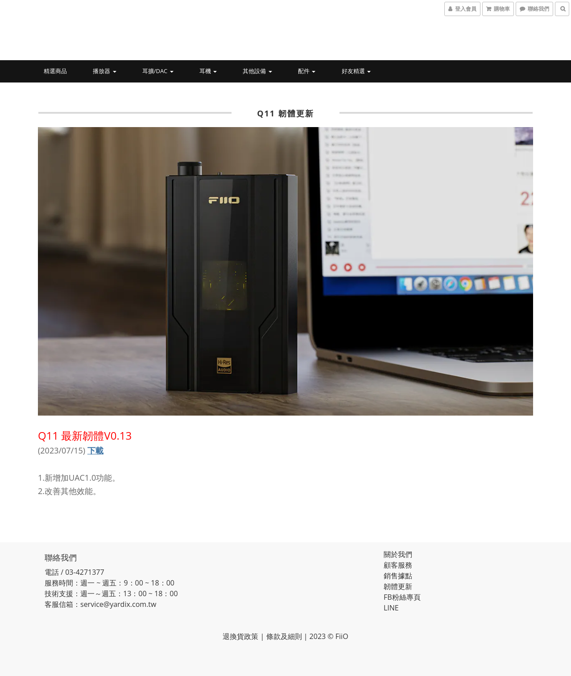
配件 (306, 71)
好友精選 (356, 71)
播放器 (104, 71)
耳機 (208, 71)
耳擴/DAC (158, 71)
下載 (95, 450)
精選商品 (55, 71)
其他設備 (257, 71)
